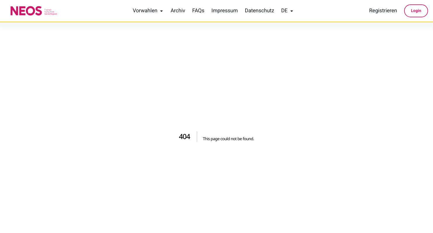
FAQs (198, 10)
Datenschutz (259, 10)
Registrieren (383, 10)
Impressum (224, 10)
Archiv (178, 10)
